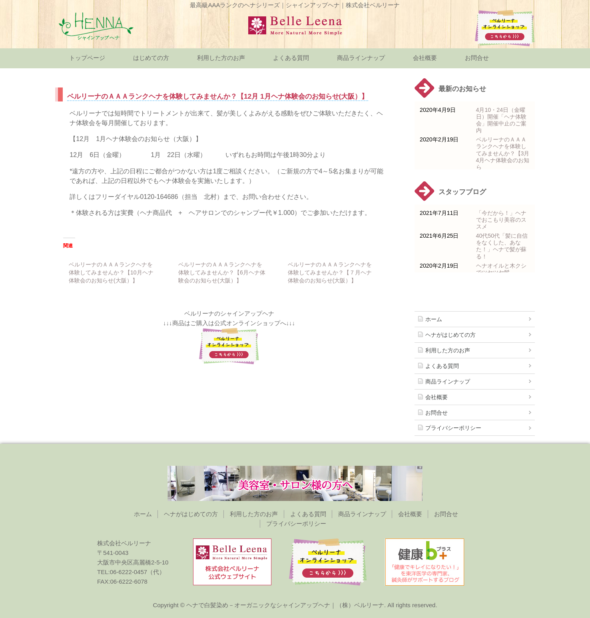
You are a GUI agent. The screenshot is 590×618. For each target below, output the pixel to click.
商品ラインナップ (361, 57)
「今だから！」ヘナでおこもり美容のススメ (501, 220)
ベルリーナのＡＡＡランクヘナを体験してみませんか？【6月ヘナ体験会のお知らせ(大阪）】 (221, 272)
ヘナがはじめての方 (450, 335)
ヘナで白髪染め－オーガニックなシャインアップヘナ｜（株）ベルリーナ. (286, 605)
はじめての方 (151, 57)
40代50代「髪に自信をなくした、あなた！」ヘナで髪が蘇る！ (502, 245)
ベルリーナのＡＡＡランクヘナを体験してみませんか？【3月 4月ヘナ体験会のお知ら (503, 153)
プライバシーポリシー (453, 428)
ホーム (433, 319)
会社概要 (425, 57)
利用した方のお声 (221, 57)
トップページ (87, 57)
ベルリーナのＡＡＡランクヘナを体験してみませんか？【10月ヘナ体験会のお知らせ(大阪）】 (111, 272)
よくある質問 (291, 57)
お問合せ (477, 57)
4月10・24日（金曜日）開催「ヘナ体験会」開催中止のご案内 (501, 120)
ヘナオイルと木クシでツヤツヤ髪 (501, 269)
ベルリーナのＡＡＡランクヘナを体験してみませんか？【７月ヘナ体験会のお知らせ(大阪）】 (330, 272)
